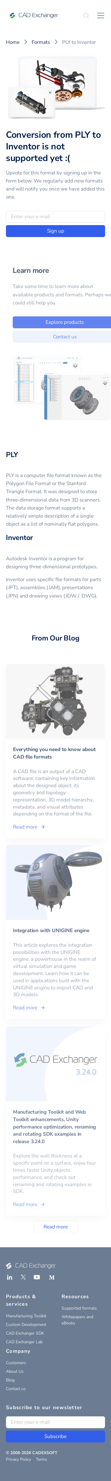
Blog (10, 1380)
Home (13, 42)
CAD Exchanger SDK (25, 1333)
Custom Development (26, 1324)
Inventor (19, 537)
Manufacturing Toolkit (26, 1316)
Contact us (16, 1389)
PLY (12, 454)
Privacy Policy (18, 1459)
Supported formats (79, 1308)
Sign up (55, 231)
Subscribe (55, 1436)
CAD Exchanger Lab (24, 1342)
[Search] (86, 15)
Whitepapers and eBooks (77, 1320)
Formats (41, 42)
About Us (15, 1371)
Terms (41, 1459)
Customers (16, 1363)
